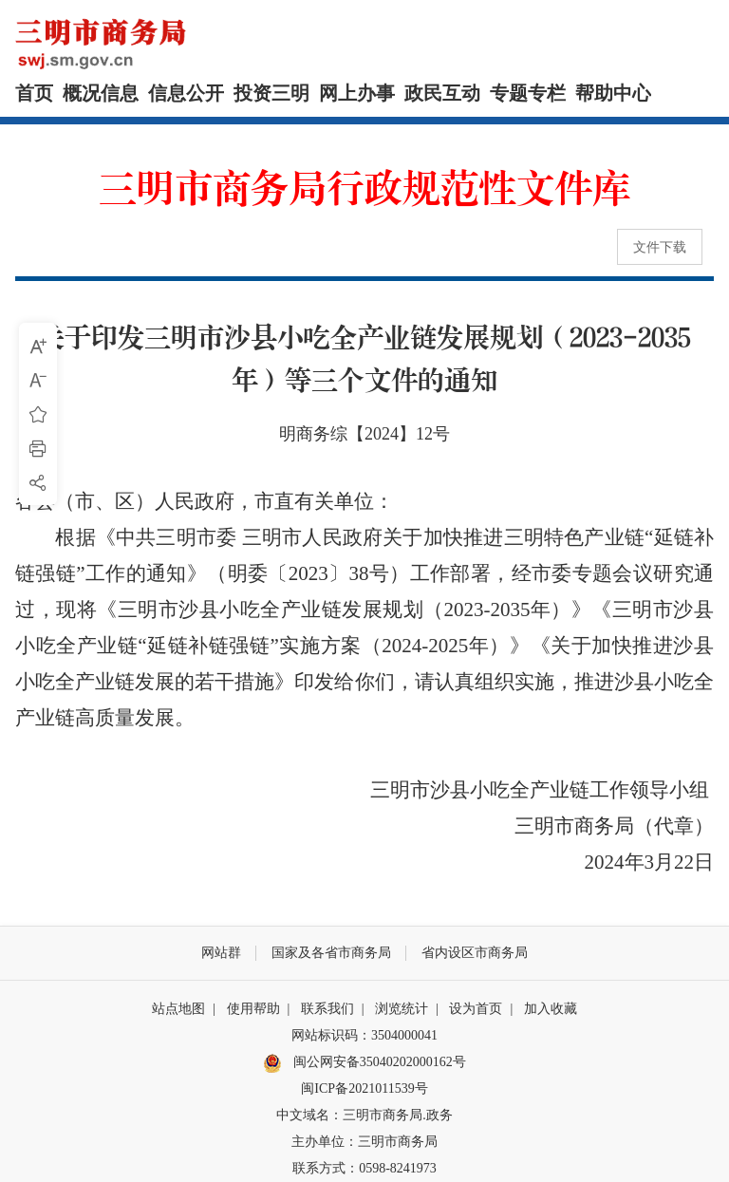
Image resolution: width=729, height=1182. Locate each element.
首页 (34, 93)
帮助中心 (613, 93)
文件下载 (659, 247)
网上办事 (357, 93)
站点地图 (178, 1009)
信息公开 (186, 93)
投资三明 (271, 93)
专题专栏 (528, 93)
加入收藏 (550, 1009)
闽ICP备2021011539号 (364, 1088)
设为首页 (475, 1009)
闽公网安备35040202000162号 (364, 1063)
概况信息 (101, 93)
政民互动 (442, 93)
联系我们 (327, 1009)
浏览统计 (401, 1009)
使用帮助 (253, 1009)
